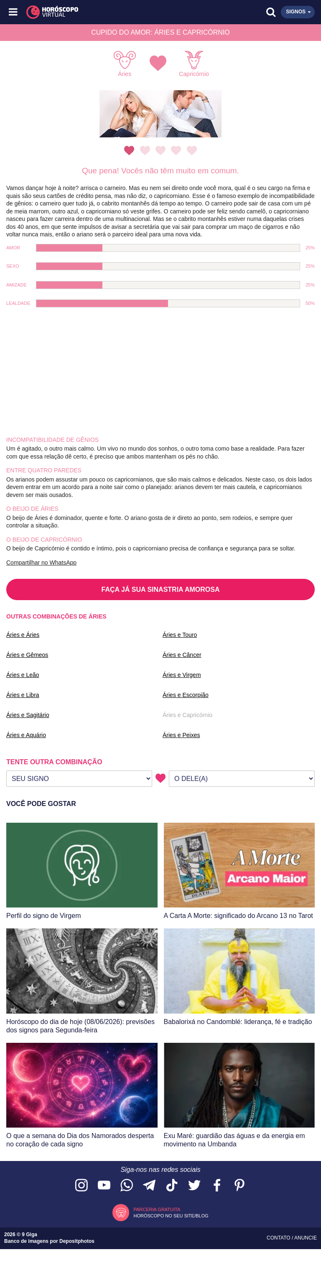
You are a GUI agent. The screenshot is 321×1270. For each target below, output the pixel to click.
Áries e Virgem (182, 675)
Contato (279, 1238)
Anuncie (305, 1238)
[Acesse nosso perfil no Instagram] (81, 1186)
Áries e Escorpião (186, 695)
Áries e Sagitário (27, 715)
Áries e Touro (180, 634)
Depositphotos (76, 1241)
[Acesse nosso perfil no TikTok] (172, 1186)
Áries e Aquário (26, 735)
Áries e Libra (22, 695)
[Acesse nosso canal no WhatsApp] (127, 1186)
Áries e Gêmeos (27, 654)
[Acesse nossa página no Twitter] (194, 1186)
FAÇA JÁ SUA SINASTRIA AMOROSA (161, 589)
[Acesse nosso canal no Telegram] (149, 1186)
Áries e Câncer (182, 654)
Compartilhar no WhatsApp (41, 562)
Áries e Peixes (181, 735)
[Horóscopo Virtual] (87, 12)
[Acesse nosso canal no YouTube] (104, 1186)
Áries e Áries (22, 634)
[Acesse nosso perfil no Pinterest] (239, 1186)
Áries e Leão (22, 675)
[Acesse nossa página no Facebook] (217, 1186)
